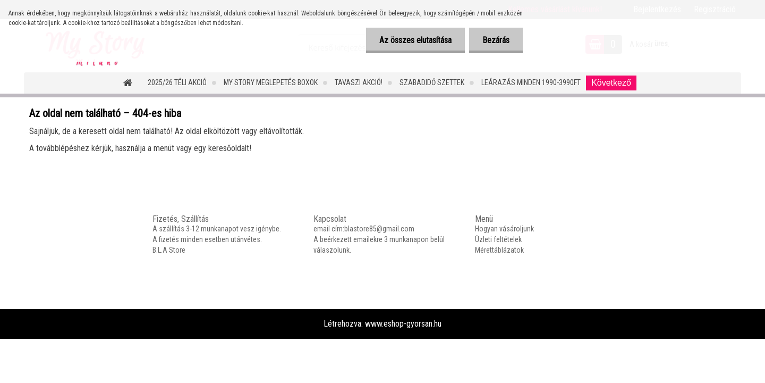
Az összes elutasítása (415, 40)
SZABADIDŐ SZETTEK (432, 82)
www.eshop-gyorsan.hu (403, 324)
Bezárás (495, 40)
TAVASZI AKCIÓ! (358, 82)
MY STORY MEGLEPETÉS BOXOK (271, 82)
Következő (611, 82)
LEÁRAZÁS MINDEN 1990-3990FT (531, 82)
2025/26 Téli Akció (177, 82)
